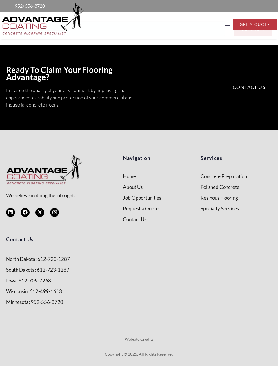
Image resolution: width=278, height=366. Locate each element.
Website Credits (139, 339)
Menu (227, 25)
